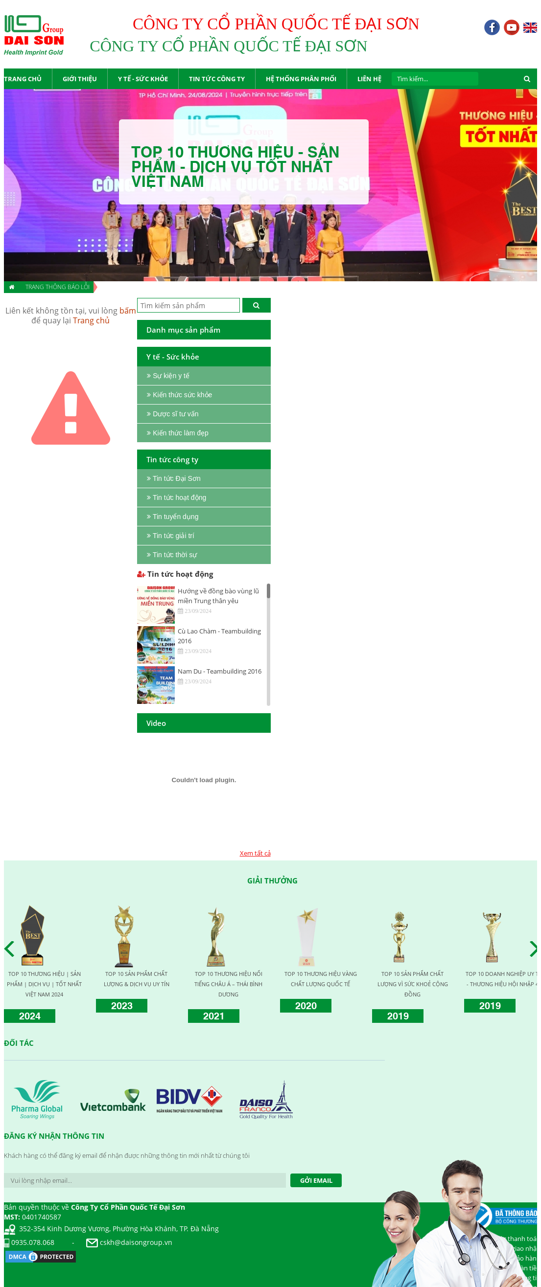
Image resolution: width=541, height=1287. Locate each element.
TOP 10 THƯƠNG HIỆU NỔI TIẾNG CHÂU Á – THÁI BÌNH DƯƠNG (228, 984)
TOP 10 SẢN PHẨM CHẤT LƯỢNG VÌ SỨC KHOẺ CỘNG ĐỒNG (412, 984)
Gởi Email (316, 1180)
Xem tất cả (255, 853)
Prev (12, 949)
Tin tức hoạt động (175, 574)
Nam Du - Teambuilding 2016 (219, 671)
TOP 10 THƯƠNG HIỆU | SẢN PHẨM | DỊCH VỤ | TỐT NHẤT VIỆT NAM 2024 (44, 984)
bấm (127, 310)
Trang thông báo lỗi (57, 287)
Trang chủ (91, 320)
